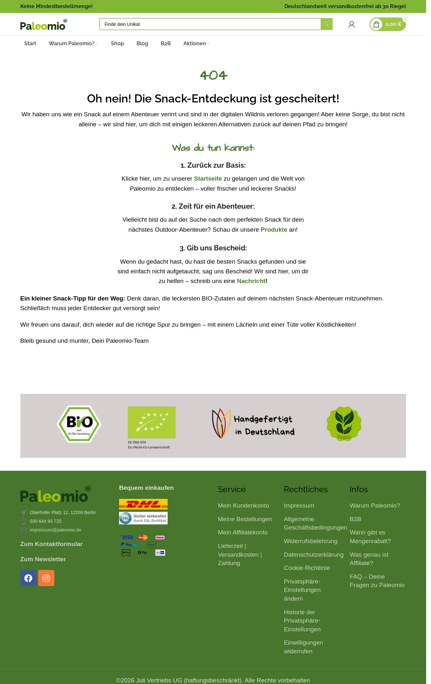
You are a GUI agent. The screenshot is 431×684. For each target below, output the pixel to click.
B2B (355, 531)
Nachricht (251, 292)
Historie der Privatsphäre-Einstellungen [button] (302, 633)
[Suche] (230, 31)
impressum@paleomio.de (56, 541)
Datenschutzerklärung (314, 566)
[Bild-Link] (56, 504)
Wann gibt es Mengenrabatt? (370, 548)
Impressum (299, 517)
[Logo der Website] (58, 29)
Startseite (208, 190)
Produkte (274, 241)
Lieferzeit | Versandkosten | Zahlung (240, 566)
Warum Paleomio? (375, 517)
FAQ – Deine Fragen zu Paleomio (377, 593)
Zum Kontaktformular (51, 555)
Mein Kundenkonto (243, 517)
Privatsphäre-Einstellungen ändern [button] (302, 602)
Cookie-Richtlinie (307, 579)
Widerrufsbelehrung (310, 553)
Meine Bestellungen (245, 531)
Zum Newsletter (43, 571)
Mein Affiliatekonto (243, 544)
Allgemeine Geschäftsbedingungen (315, 535)
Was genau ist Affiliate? (369, 571)
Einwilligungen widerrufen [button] (303, 659)
